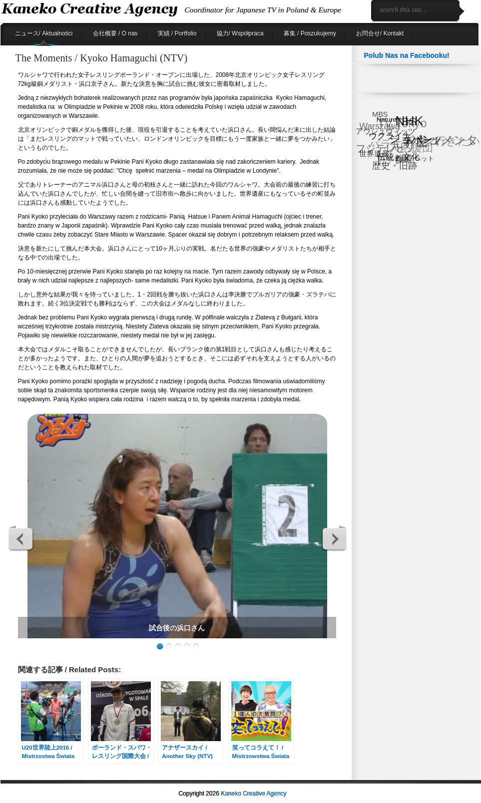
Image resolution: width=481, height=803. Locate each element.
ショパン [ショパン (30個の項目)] (411, 139)
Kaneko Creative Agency (253, 793)
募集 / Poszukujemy (310, 33)
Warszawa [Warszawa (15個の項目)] (379, 126)
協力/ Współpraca (240, 33)
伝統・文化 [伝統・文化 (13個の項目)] (398, 157)
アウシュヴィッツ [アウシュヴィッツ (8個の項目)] (386, 131)
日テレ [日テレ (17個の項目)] (390, 161)
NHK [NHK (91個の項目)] (409, 121)
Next (334, 538)
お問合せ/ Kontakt (380, 33)
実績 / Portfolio (177, 33)
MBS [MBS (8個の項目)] (380, 114)
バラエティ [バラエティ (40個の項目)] (397, 144)
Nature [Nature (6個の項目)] (387, 119)
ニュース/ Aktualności (44, 33)
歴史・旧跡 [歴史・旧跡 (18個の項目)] (394, 165)
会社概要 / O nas (115, 33)
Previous (21, 538)
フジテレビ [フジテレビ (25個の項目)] (381, 148)
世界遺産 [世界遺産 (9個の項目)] (374, 153)
